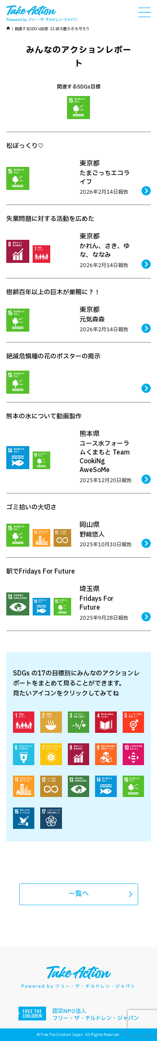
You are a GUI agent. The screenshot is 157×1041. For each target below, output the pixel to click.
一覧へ (79, 894)
